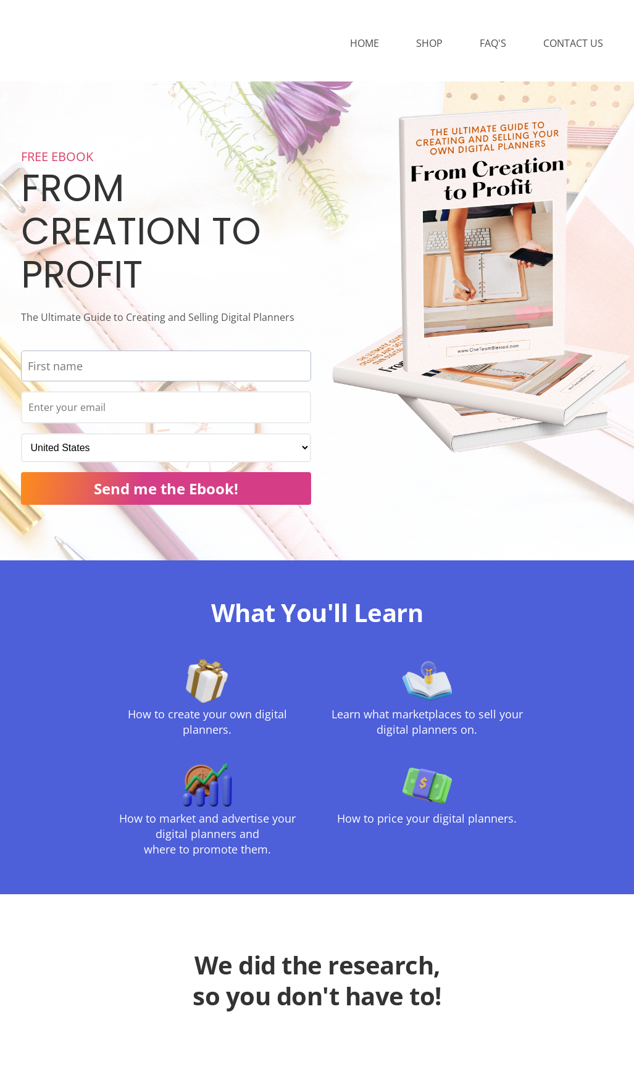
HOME (364, 44)
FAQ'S (493, 44)
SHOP (429, 44)
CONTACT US (573, 44)
